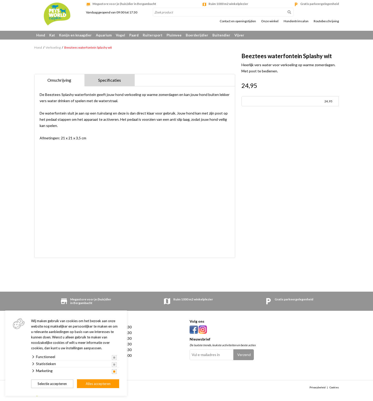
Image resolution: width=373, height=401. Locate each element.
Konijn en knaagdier (75, 35)
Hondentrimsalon (296, 21)
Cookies (334, 387)
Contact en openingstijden (238, 21)
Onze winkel (269, 21)
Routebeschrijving (326, 21)
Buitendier (221, 35)
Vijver (239, 35)
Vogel (120, 35)
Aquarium (104, 35)
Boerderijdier (197, 35)
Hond (40, 35)
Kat (52, 35)
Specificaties (109, 80)
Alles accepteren (98, 384)
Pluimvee (174, 35)
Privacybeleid (318, 387)
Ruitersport (152, 35)
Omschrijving (59, 80)
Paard (134, 35)
